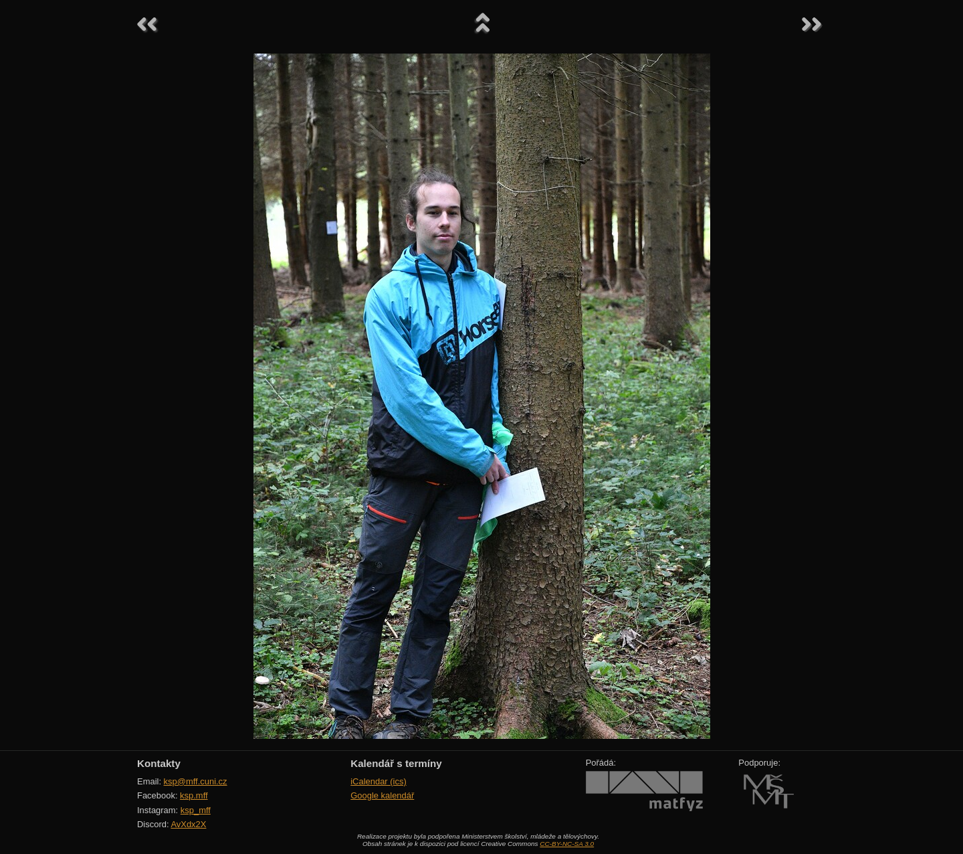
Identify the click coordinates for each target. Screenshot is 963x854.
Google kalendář (382, 795)
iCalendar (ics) (378, 781)
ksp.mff (194, 795)
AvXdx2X (188, 824)
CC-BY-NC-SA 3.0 (567, 843)
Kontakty (159, 763)
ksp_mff (196, 810)
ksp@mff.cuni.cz (195, 781)
